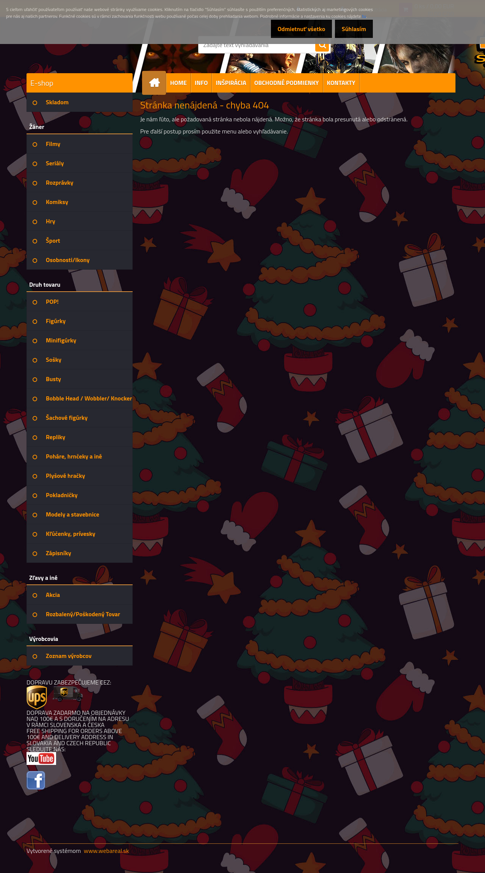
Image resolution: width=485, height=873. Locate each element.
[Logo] (79, 54)
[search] (322, 45)
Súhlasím (351, 28)
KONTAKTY (341, 82)
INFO (201, 82)
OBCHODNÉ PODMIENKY (286, 82)
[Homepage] (157, 83)
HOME (178, 82)
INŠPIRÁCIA (231, 82)
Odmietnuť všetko (293, 28)
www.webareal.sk (106, 850)
